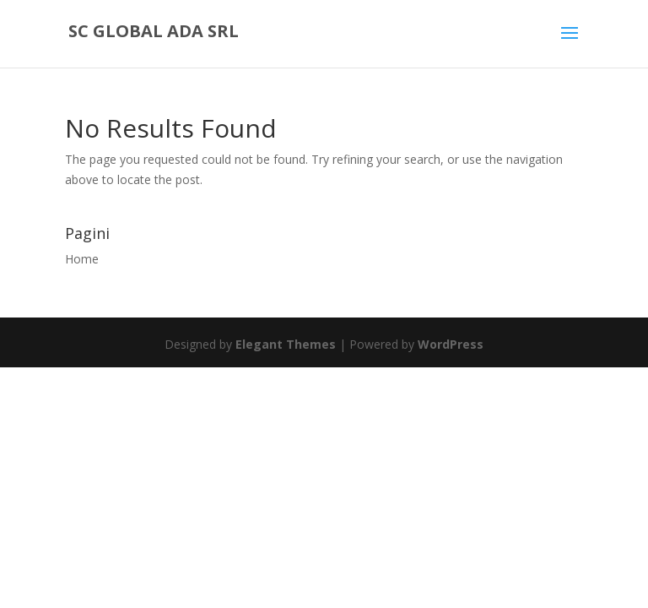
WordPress (450, 344)
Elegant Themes (285, 344)
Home (82, 259)
